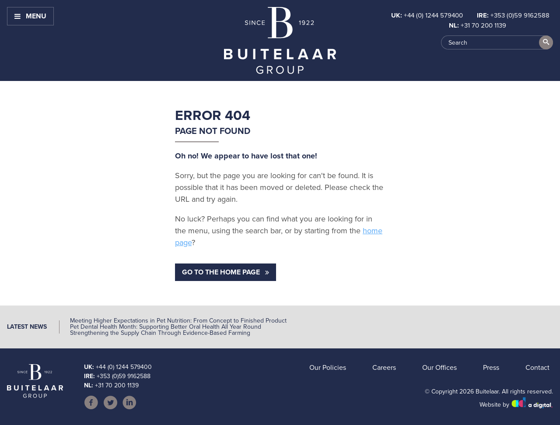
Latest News (27, 326)
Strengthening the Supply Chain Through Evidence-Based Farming (160, 332)
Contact (537, 367)
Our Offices (439, 367)
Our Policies (327, 367)
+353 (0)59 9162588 (520, 15)
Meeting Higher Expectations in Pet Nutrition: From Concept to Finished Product (178, 320)
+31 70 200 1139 (483, 25)
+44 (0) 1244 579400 (433, 15)
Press (491, 367)
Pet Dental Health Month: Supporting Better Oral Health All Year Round (165, 326)
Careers (384, 367)
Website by (516, 404)
